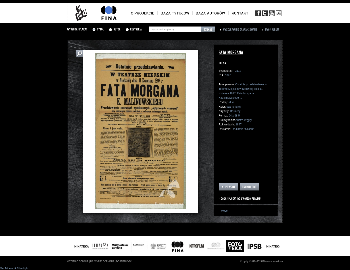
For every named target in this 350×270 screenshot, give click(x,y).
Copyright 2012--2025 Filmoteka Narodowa (261, 261)
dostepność (124, 261)
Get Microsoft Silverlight (14, 268)
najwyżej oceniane (102, 261)
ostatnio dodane (77, 261)
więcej (224, 210)
